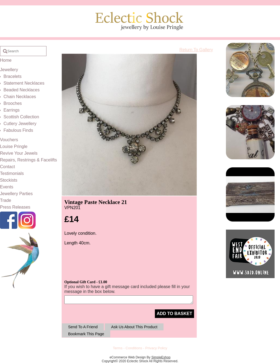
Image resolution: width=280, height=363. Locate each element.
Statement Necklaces (24, 83)
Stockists (8, 180)
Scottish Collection (21, 117)
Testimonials (12, 173)
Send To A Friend (83, 327)
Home (6, 60)
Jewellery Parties (16, 193)
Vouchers (9, 139)
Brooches (13, 103)
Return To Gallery (196, 49)
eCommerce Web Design (127, 357)
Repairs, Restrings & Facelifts (28, 160)
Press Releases (15, 207)
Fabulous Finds (18, 130)
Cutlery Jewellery (20, 123)
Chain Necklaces (20, 96)
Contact (7, 166)
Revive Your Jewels (19, 153)
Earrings (12, 110)
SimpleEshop (161, 357)
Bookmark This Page (86, 334)
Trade (5, 200)
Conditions (134, 348)
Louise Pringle (13, 146)
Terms (117, 348)
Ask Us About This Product (134, 327)
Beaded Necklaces (21, 90)
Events (6, 187)
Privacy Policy (156, 348)
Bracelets (13, 76)
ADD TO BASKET (174, 313)
